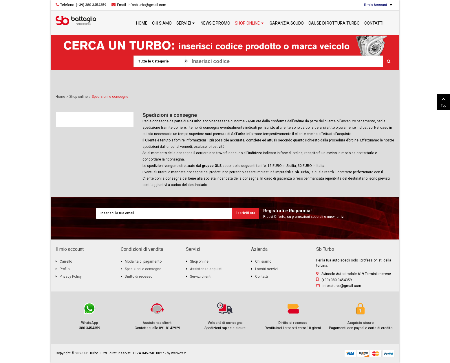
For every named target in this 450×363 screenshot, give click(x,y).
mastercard (376, 353)
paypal (388, 353)
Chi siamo (263, 261)
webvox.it (178, 353)
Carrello (66, 261)
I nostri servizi (266, 269)
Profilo (64, 269)
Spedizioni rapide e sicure (225, 315)
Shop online (78, 97)
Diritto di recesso (138, 276)
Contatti (261, 276)
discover (363, 353)
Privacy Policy (71, 276)
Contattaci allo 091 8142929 (157, 315)
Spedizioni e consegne (169, 115)
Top (443, 101)
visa (350, 353)
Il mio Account (375, 5)
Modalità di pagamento (143, 261)
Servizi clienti (200, 276)
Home (60, 97)
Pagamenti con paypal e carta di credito (360, 315)
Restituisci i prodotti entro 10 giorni (293, 315)
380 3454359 (89, 315)
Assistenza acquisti (206, 269)
